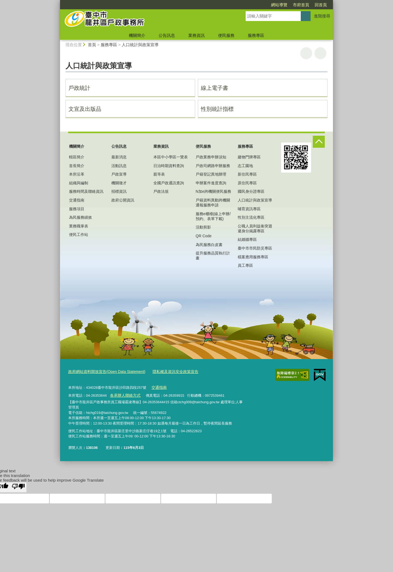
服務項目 (76, 209)
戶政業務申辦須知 (211, 157)
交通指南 (76, 200)
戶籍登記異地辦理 (211, 174)
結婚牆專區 (247, 239)
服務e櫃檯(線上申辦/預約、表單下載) (213, 216)
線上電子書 (214, 88)
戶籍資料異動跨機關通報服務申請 (213, 202)
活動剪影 (203, 227)
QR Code (204, 236)
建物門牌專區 (249, 157)
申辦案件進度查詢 (211, 183)
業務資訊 (196, 35)
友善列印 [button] (306, 53)
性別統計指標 (217, 109)
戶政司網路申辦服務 (213, 166)
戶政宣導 (119, 174)
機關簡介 (137, 35)
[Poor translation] (18, 486)
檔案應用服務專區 (253, 257)
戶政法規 (161, 191)
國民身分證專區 (251, 191)
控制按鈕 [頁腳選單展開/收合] (319, 142)
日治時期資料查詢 (168, 166)
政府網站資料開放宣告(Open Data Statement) (104, 371)
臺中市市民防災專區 (255, 248)
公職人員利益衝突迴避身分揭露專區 (255, 228)
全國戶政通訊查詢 (168, 183)
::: (57, 2)
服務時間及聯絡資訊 (86, 191)
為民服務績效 (80, 217)
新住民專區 (247, 174)
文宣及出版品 (85, 109)
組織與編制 (78, 183)
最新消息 (119, 157)
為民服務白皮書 (209, 244)
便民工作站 (78, 234)
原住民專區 (247, 183)
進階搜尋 (322, 16)
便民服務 (226, 35)
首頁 (92, 44)
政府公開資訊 (122, 200)
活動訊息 (119, 166)
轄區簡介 (76, 157)
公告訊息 (167, 35)
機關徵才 (119, 183)
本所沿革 (76, 174)
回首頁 (289, 4)
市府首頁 (269, 4)
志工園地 (245, 166)
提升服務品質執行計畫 (213, 255)
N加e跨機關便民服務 (213, 191)
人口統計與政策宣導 (140, 44)
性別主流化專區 (251, 217)
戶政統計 (79, 88)
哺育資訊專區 (249, 209)
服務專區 (256, 35)
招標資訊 (119, 191)
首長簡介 (76, 166)
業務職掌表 (78, 226)
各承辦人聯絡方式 (124, 394)
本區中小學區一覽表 (170, 157)
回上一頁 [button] (320, 53)
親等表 (159, 174)
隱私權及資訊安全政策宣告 (168, 371)
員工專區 (245, 265)
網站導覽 (248, 4)
